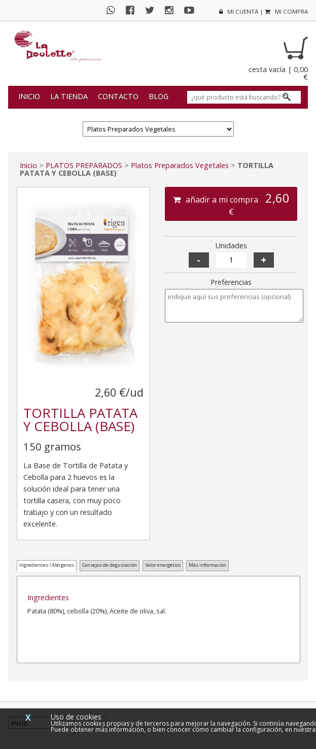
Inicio (29, 96)
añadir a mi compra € (231, 203)
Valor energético (163, 565)
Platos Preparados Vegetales (180, 165)
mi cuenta (238, 11)
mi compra (286, 11)
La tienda (69, 96)
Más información (207, 565)
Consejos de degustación (109, 565)
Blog (158, 96)
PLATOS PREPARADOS (84, 165)
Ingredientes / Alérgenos (46, 565)
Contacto (118, 96)
